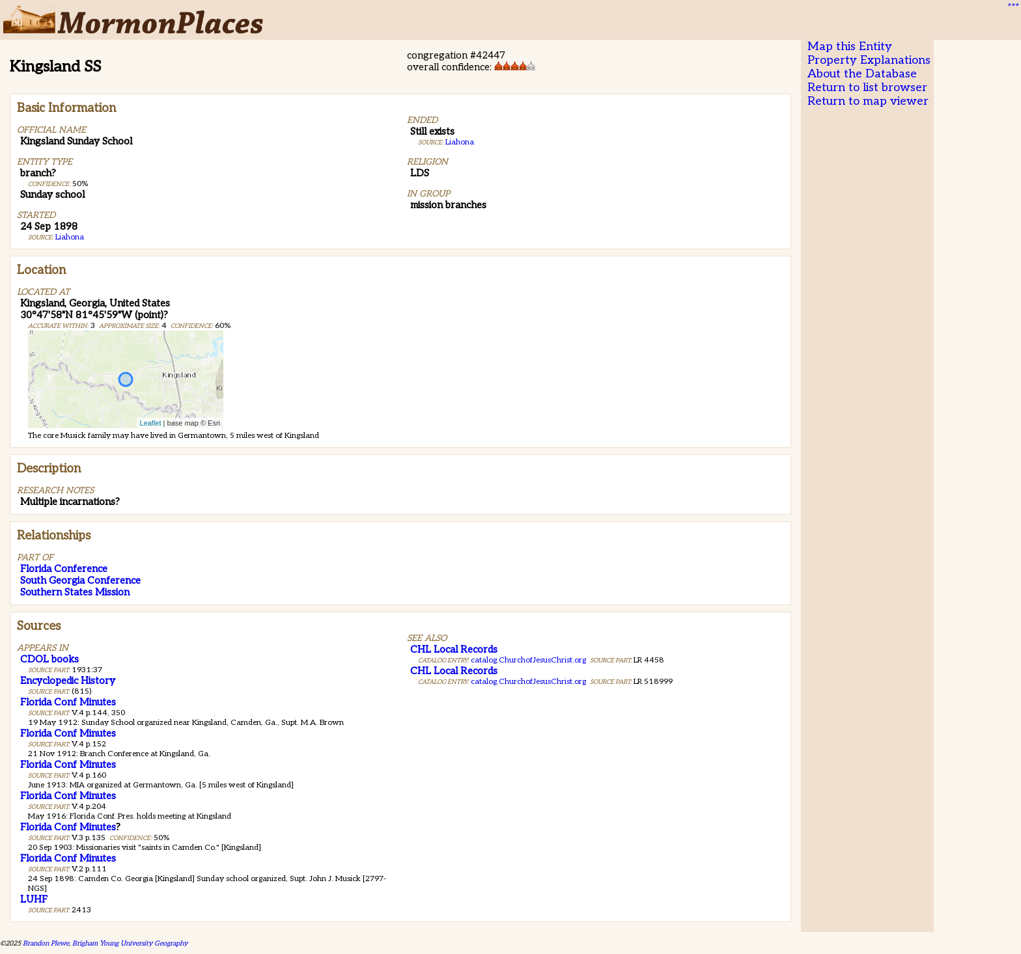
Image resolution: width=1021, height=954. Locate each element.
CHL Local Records (453, 649)
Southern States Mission (75, 592)
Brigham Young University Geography (130, 943)
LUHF (34, 899)
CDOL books (49, 659)
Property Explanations (868, 60)
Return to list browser (867, 87)
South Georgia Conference (80, 580)
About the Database (862, 74)
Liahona (69, 237)
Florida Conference (63, 569)
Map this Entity (849, 46)
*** (1012, 7)
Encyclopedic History (67, 681)
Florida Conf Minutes (68, 702)
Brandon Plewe (46, 943)
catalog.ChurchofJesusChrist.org (528, 660)
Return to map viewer (868, 101)
